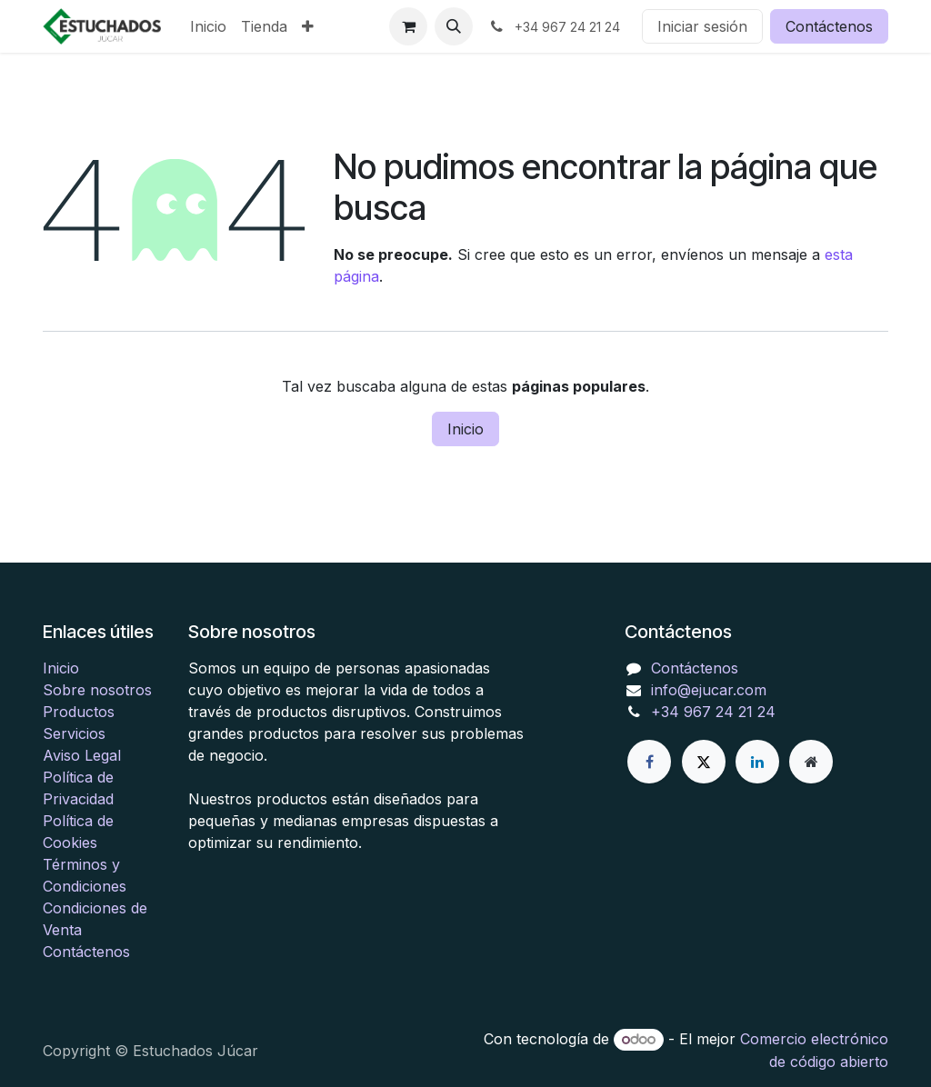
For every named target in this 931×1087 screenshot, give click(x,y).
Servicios (74, 733)
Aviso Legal (82, 755)
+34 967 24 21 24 (713, 712)
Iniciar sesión (702, 26)
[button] (454, 26)
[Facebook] (649, 761)
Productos (79, 712)
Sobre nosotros (97, 690)
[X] (704, 761)
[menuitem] (208, 26)
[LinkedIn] (757, 761)
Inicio (465, 429)
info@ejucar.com (708, 690)
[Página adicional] (811, 761)
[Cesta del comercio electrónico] (408, 26)
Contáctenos (829, 26)
